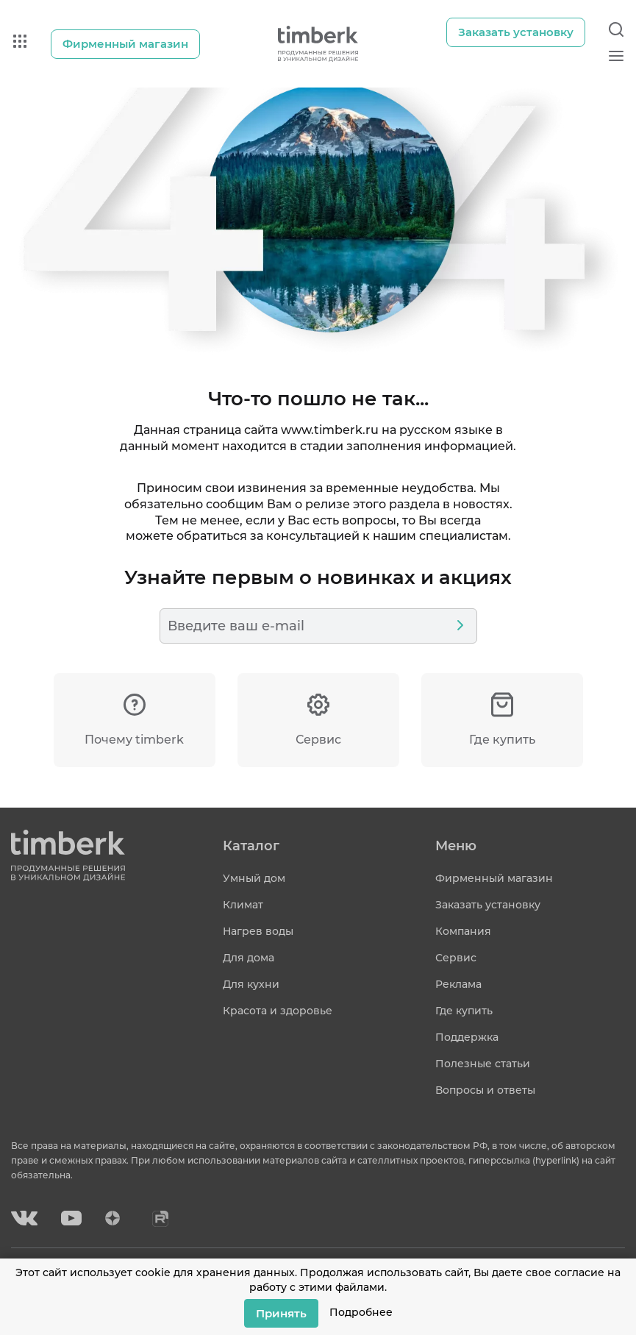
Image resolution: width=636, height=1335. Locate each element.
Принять (281, 1313)
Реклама (458, 984)
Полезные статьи (482, 1063)
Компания (463, 931)
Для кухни (251, 984)
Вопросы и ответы (485, 1090)
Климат (243, 904)
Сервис (455, 957)
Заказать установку (487, 904)
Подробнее (361, 1312)
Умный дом (254, 878)
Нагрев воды (258, 931)
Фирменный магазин (494, 878)
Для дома (248, 957)
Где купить (464, 1010)
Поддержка (467, 1037)
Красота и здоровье (277, 1010)
